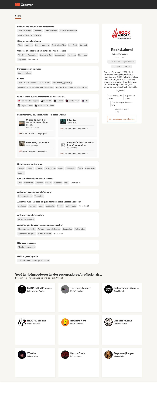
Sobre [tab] (18, 16)
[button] (33, 59)
